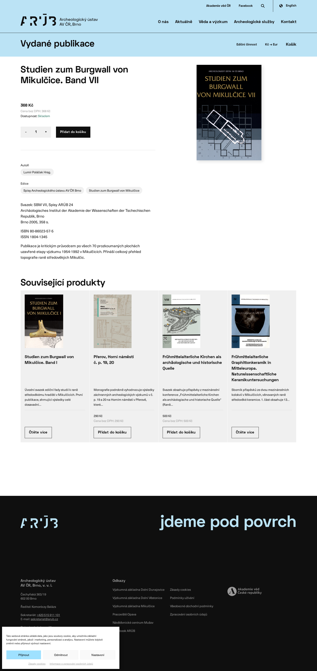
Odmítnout (61, 655)
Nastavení (97, 655)
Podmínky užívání (182, 597)
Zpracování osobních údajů (188, 614)
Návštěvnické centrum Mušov (133, 622)
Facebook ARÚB (124, 630)
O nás (163, 22)
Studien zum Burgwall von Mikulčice (114, 190)
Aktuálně (183, 22)
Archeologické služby (254, 22)
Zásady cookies (36, 663)
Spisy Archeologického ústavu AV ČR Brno (52, 190)
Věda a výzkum (213, 22)
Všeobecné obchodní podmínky (191, 606)
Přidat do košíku (73, 132)
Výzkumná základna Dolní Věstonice (137, 597)
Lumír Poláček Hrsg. (37, 172)
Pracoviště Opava (124, 614)
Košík (291, 45)
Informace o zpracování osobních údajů (71, 663)
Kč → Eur (271, 44)
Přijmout (23, 655)
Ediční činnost (247, 44)
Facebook (246, 6)
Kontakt (288, 22)
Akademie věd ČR (218, 6)
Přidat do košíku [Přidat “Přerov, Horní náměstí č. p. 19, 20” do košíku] (112, 432)
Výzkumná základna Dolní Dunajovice (138, 589)
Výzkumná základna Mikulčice (134, 606)
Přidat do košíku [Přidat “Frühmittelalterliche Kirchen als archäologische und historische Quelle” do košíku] (181, 432)
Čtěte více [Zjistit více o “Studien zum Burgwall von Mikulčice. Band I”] (38, 432)
